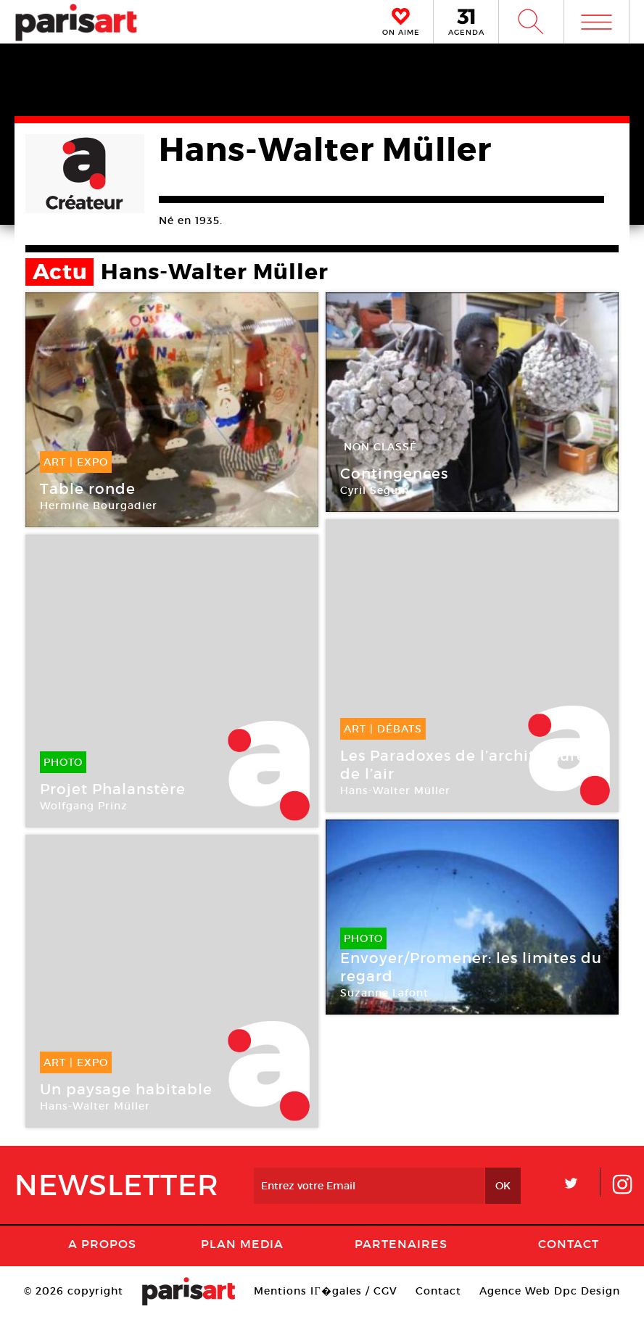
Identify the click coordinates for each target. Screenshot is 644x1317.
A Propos (102, 1244)
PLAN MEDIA (242, 1244)
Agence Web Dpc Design (549, 1290)
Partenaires (401, 1244)
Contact (568, 1244)
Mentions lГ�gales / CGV (325, 1290)
